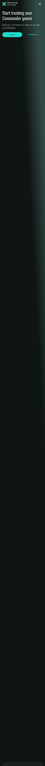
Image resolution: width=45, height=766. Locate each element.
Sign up (12, 35)
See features (33, 35)
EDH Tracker (11, 5)
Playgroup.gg (12, 3)
